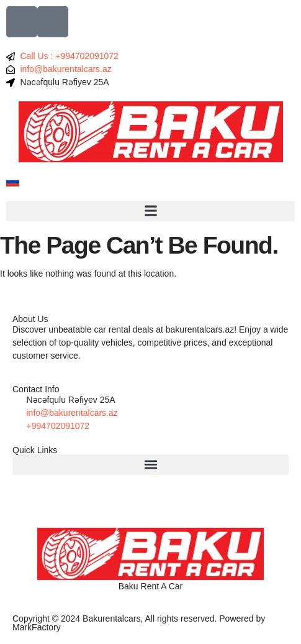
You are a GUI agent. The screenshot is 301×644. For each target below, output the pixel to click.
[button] (150, 211)
